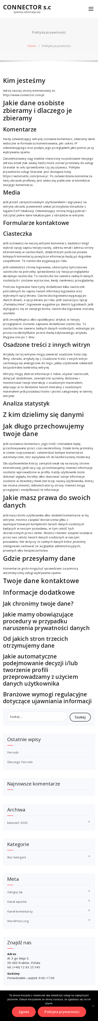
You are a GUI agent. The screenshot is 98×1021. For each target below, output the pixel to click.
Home (31, 46)
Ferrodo (13, 752)
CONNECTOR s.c (27, 7)
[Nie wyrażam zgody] (93, 1006)
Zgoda (24, 1012)
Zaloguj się (14, 892)
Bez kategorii (16, 857)
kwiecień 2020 (17, 823)
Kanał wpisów (17, 902)
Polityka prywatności (62, 1012)
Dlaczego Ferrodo (20, 762)
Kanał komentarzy (20, 911)
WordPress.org (18, 921)
